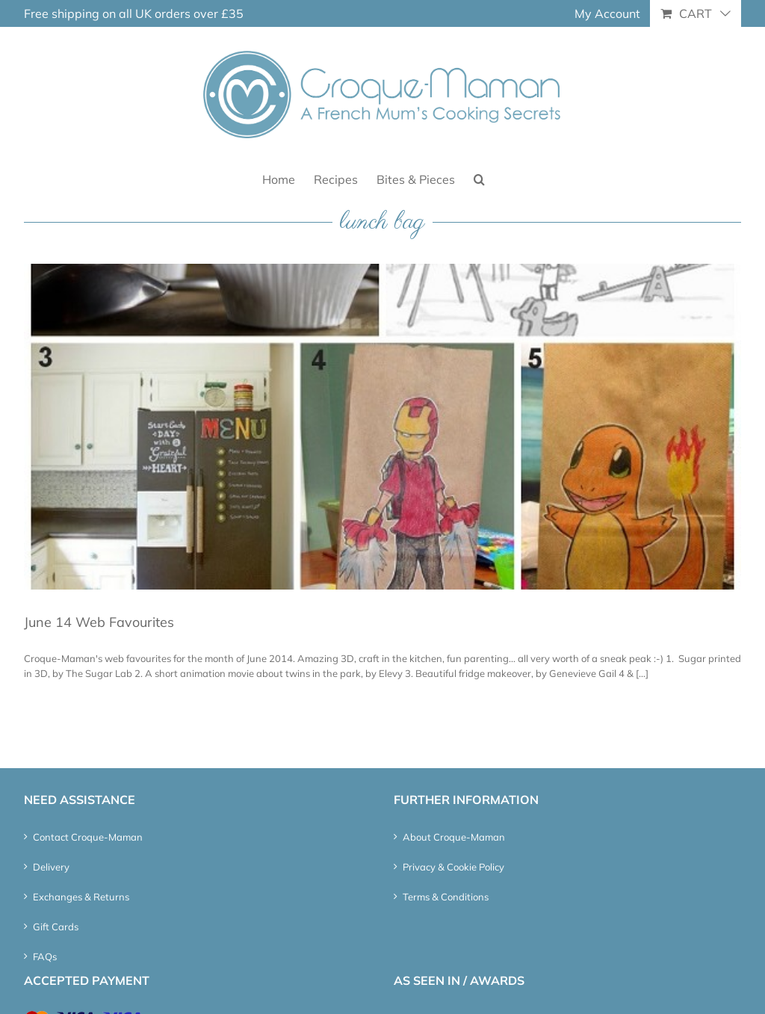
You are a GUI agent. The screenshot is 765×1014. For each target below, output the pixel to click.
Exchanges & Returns (81, 897)
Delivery (51, 867)
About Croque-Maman (454, 837)
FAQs (45, 956)
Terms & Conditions (446, 897)
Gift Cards (55, 927)
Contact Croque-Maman (88, 837)
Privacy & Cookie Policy (453, 867)
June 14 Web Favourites (99, 622)
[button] (479, 178)
